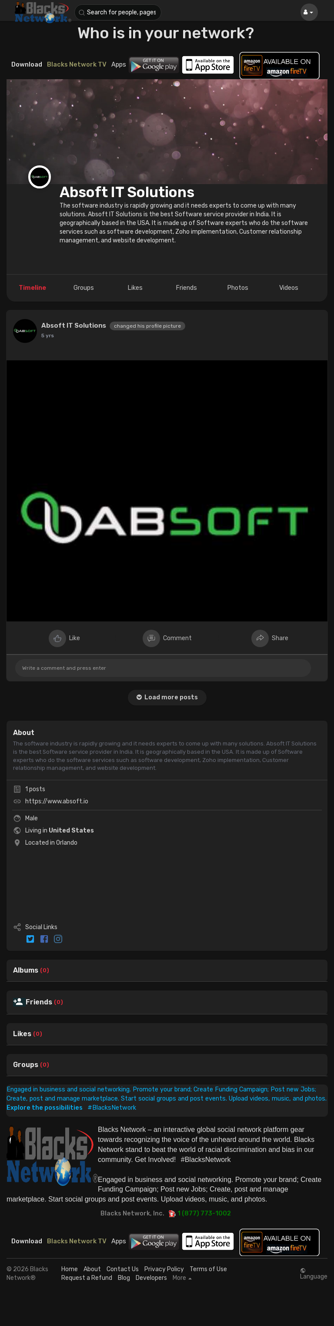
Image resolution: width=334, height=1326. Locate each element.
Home (69, 1269)
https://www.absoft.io (56, 801)
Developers (151, 1278)
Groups (25, 1064)
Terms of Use (208, 1269)
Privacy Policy (164, 1269)
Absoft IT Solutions (127, 192)
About (92, 1269)
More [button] (182, 1278)
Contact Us (123, 1269)
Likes (22, 1034)
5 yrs (47, 335)
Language (313, 1274)
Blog (124, 1278)
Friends (39, 1002)
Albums (25, 970)
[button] (117, 12)
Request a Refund (86, 1278)
